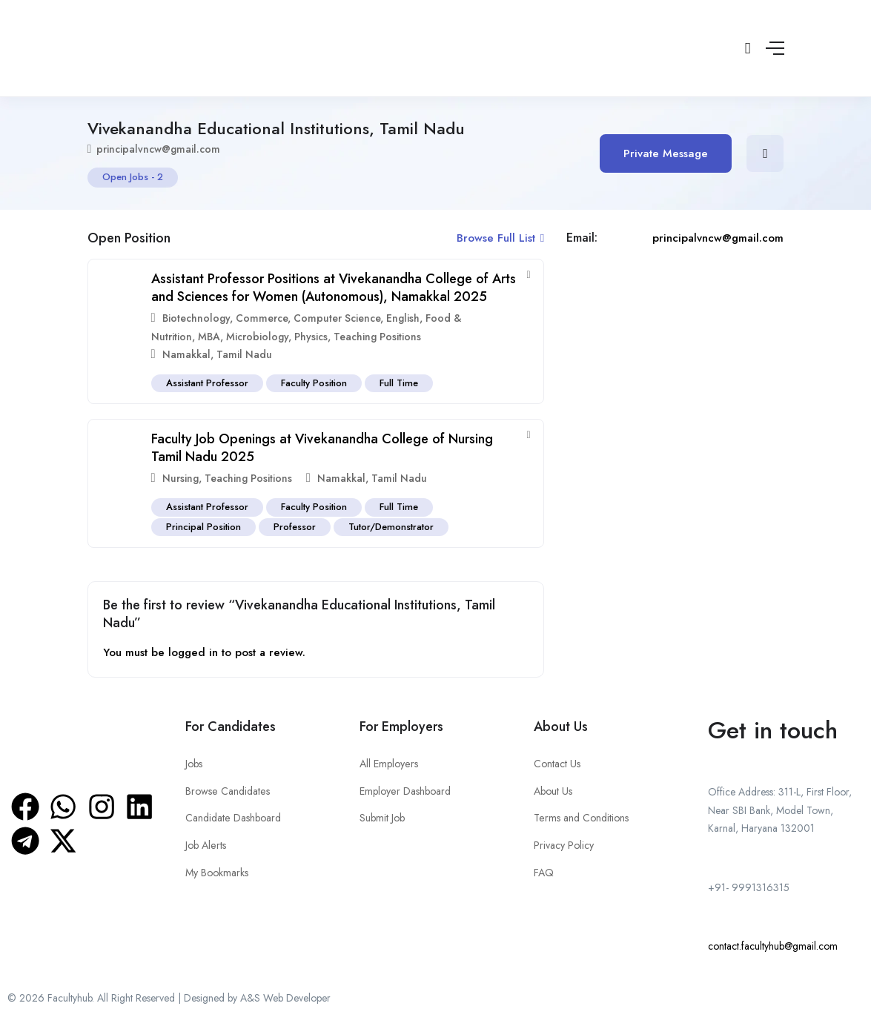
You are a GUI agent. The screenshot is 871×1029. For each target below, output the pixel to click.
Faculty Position (315, 383)
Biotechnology (196, 318)
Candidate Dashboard (232, 817)
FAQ (544, 871)
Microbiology (257, 336)
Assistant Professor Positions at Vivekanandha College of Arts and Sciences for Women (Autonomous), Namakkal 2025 (333, 287)
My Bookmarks (216, 871)
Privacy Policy (564, 844)
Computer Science (337, 318)
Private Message (666, 153)
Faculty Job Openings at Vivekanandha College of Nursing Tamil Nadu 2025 (322, 447)
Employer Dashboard (405, 790)
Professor (295, 527)
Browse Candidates (226, 790)
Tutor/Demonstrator (392, 527)
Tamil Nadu (244, 354)
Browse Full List (500, 238)
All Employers (388, 763)
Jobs (193, 763)
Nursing (180, 478)
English (403, 318)
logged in (193, 652)
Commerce (262, 318)
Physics (311, 336)
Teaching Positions (377, 336)
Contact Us (557, 763)
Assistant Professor (207, 383)
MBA (209, 336)
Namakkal (186, 354)
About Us (553, 790)
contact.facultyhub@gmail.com (773, 946)
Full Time (400, 383)
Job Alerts (205, 844)
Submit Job (382, 817)
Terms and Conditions (581, 817)
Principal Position (203, 527)
